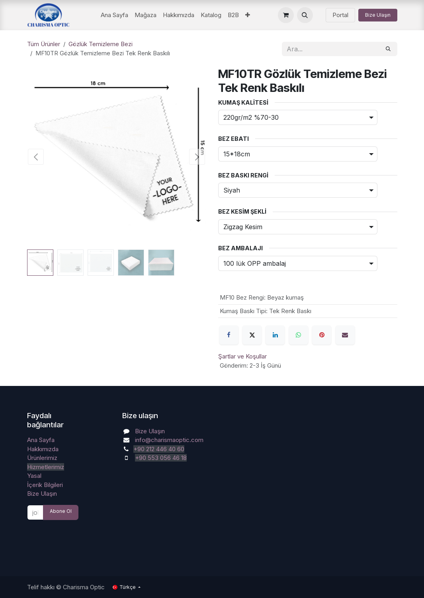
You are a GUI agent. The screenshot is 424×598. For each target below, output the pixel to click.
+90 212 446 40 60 (158, 449)
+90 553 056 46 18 (161, 458)
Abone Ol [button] (61, 511)
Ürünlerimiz (42, 458)
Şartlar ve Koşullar (242, 356)
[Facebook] (228, 335)
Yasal (34, 475)
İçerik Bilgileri (45, 485)
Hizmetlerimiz (45, 467)
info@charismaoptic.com (169, 440)
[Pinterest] (321, 335)
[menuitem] (114, 15)
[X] (252, 335)
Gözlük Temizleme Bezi (100, 44)
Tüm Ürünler (43, 44)
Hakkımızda (43, 449)
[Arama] (388, 49)
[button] (305, 15)
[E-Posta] (345, 335)
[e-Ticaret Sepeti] (286, 15)
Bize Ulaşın (378, 15)
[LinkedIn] (275, 335)
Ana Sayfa (41, 440)
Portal (340, 15)
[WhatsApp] (298, 335)
